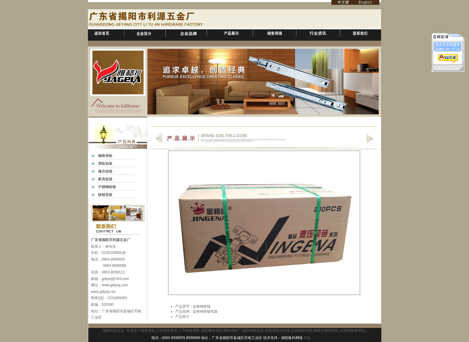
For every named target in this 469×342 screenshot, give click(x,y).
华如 (307, 338)
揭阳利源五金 (113, 331)
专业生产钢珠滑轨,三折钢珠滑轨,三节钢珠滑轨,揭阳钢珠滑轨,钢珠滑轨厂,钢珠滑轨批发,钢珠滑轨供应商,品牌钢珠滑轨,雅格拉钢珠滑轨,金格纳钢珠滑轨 (245, 331)
